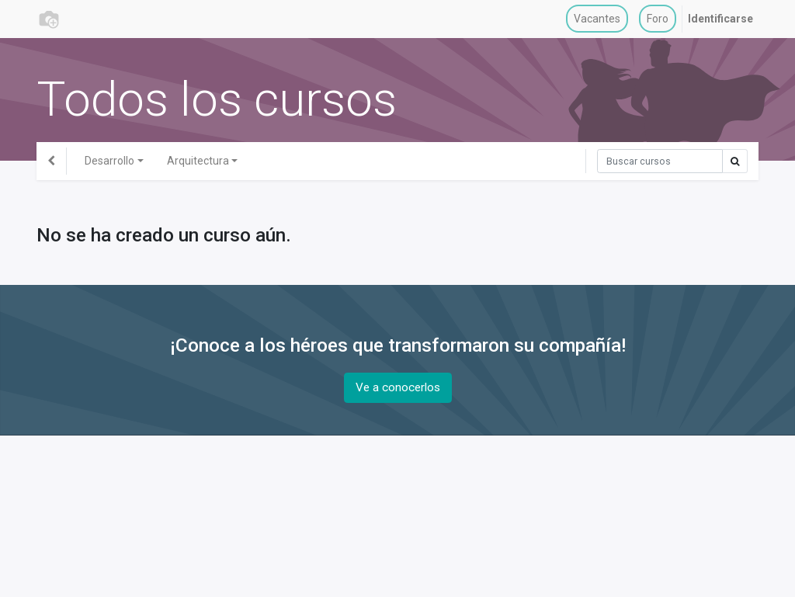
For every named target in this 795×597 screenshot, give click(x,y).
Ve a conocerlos (398, 387)
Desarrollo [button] (109, 160)
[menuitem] (597, 19)
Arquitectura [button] (198, 160)
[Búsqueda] (660, 161)
